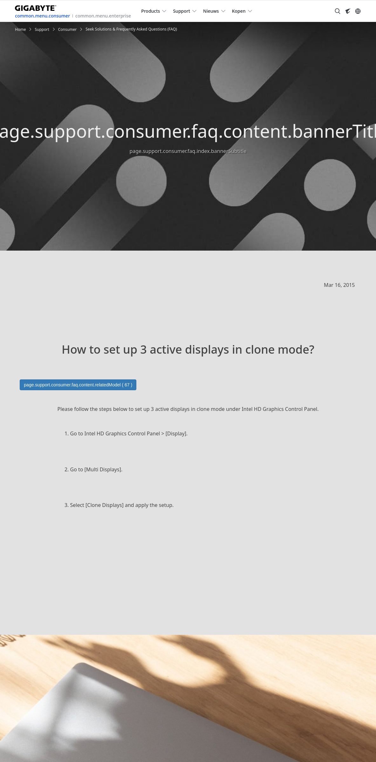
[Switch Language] (358, 11)
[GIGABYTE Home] (38, 7)
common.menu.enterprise (103, 16)
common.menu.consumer (42, 16)
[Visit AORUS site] (348, 11)
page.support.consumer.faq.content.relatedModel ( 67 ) (78, 384)
